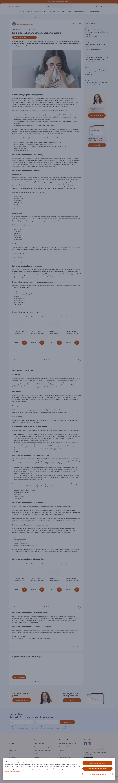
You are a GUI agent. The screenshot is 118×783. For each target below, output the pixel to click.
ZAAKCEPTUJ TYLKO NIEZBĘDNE (97, 769)
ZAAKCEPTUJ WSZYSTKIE (97, 763)
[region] (59, 769)
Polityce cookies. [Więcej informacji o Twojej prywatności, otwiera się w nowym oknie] (60, 770)
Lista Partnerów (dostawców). (13, 771)
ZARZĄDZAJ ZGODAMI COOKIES (97, 774)
